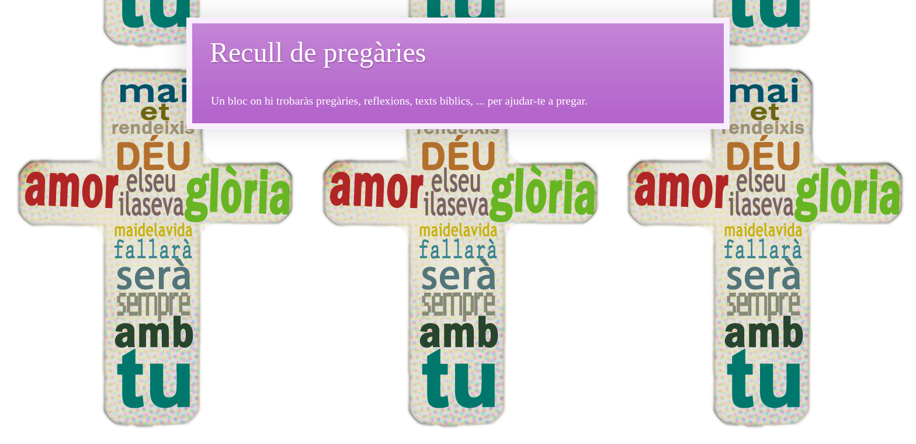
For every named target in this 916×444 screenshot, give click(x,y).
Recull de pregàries (318, 52)
